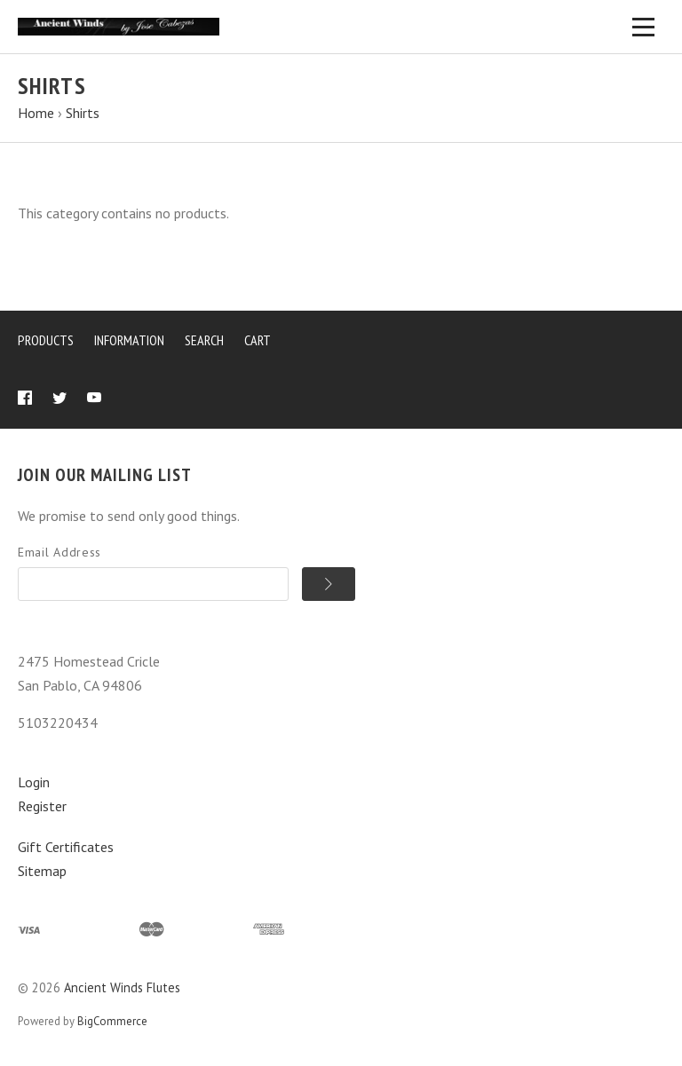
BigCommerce (112, 1021)
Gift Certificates (66, 847)
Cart (257, 340)
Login (34, 782)
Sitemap (42, 871)
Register (42, 806)
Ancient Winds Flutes (122, 987)
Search (204, 340)
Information (129, 340)
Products (46, 340)
